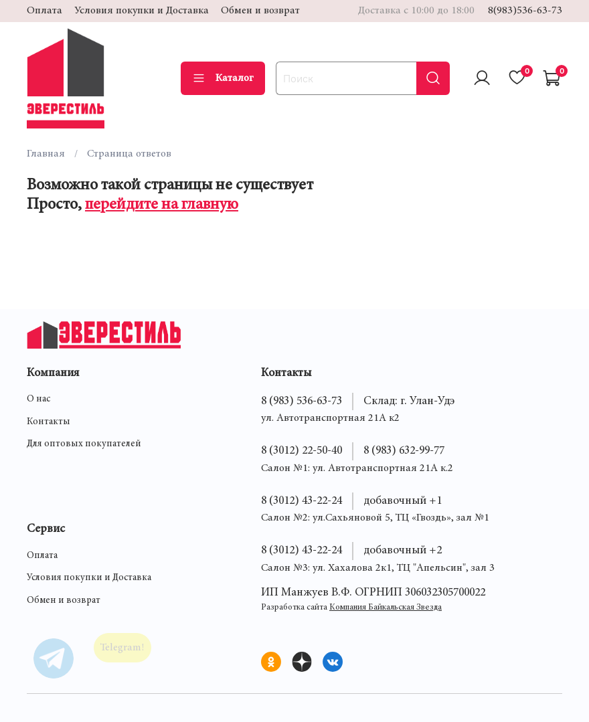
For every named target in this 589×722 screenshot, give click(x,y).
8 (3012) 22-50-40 (301, 451)
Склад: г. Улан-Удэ (408, 401)
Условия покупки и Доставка (141, 10)
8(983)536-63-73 (525, 10)
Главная (46, 154)
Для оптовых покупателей (84, 444)
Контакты (48, 422)
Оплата (44, 10)
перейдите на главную (161, 205)
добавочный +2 (402, 551)
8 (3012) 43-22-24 (301, 501)
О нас (38, 399)
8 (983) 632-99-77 (403, 451)
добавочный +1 (402, 501)
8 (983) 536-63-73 (301, 401)
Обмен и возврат (260, 10)
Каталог (223, 78)
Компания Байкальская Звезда (385, 608)
